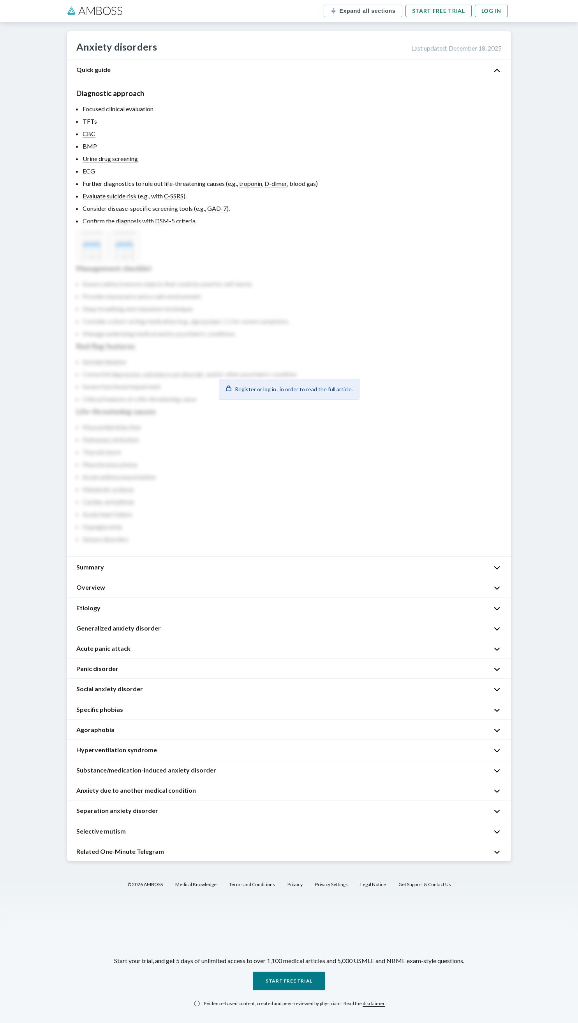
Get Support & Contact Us (424, 884)
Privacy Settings (331, 884)
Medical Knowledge (196, 884)
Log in (491, 10)
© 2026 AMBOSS (145, 884)
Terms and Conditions (252, 884)
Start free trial (438, 10)
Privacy (295, 884)
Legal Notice (373, 884)
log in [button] (269, 389)
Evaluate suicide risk (110, 196)
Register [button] (245, 389)
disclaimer (374, 1003)
